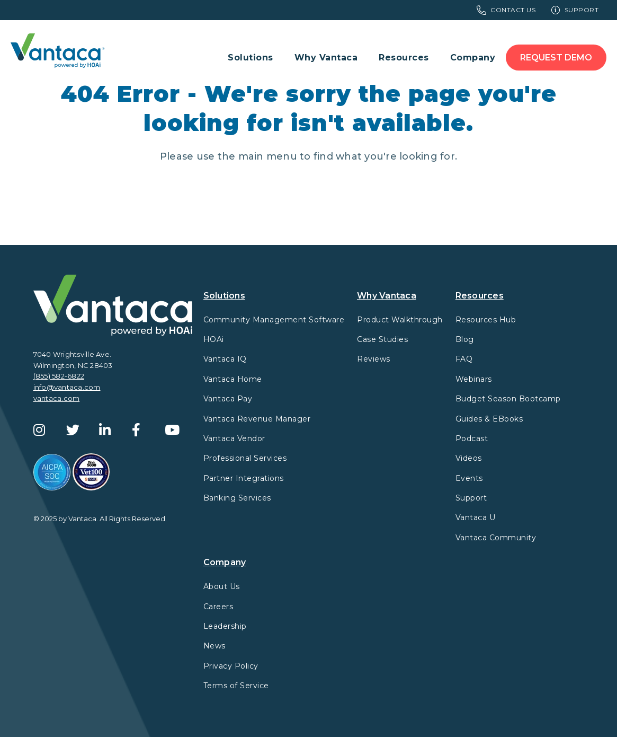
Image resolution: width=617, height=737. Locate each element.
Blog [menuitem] (464, 339)
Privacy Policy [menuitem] (230, 666)
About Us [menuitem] (221, 586)
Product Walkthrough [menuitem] (400, 319)
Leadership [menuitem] (225, 626)
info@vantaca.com (67, 387)
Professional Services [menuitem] (245, 458)
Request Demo (556, 57)
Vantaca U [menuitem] (475, 517)
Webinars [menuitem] (473, 379)
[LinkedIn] (111, 430)
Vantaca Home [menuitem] (232, 379)
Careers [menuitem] (218, 606)
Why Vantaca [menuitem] (326, 57)
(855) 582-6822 (59, 376)
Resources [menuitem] (404, 57)
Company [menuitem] (473, 57)
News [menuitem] (214, 646)
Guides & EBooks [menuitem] (489, 419)
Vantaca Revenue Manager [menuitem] (257, 419)
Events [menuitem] (469, 478)
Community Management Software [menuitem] (274, 319)
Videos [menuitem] (468, 458)
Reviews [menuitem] (373, 359)
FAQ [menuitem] (464, 359)
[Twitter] (79, 430)
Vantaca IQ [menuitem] (225, 359)
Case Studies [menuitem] (382, 339)
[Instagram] (46, 430)
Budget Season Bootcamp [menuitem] (508, 398)
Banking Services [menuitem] (237, 498)
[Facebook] (144, 430)
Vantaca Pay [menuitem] (228, 398)
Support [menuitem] (574, 10)
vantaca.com (56, 398)
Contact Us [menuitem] (506, 10)
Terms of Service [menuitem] (236, 685)
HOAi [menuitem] (213, 339)
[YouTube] (177, 430)
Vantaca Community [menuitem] (495, 537)
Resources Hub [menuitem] (485, 319)
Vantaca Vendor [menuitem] (234, 438)
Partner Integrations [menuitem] (243, 478)
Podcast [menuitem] (471, 438)
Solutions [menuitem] (250, 57)
